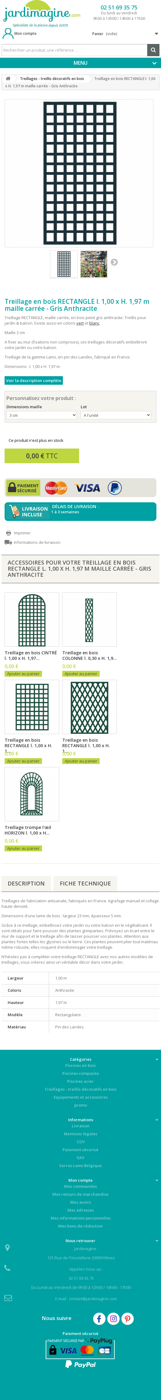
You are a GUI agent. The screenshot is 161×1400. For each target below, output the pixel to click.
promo (80, 1105)
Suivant (114, 262)
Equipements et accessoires (81, 1097)
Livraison (81, 1126)
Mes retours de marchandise (80, 1194)
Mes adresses (80, 1210)
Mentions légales (80, 1133)
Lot (84, 406)
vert (80, 323)
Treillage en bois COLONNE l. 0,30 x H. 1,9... (89, 655)
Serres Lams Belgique (80, 1165)
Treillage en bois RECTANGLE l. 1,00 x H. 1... (28, 745)
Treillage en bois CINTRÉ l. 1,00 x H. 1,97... (31, 655)
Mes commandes (80, 1186)
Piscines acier (80, 1081)
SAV (80, 1157)
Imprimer (22, 533)
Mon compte (25, 33)
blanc (94, 323)
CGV (81, 1141)
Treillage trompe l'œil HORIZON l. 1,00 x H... (28, 830)
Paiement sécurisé (80, 1149)
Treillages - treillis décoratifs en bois (80, 1089)
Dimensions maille (24, 406)
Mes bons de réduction (80, 1226)
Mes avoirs (80, 1202)
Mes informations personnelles (81, 1218)
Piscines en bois (80, 1065)
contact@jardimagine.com (93, 1298)
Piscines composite (80, 1073)
